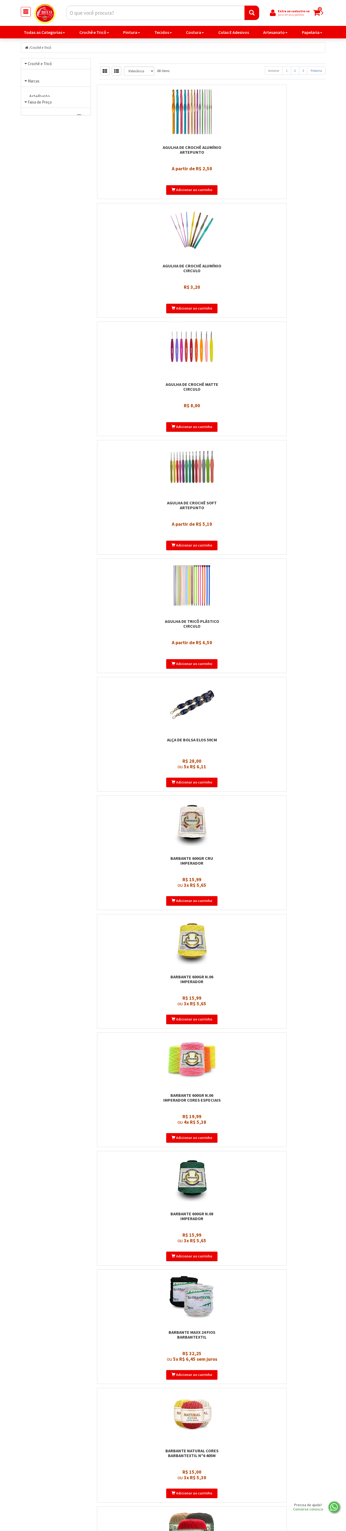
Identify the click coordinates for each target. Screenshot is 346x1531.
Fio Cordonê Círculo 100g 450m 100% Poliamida (212, 962)
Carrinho (187, 1478)
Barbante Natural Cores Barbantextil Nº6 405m (290, 564)
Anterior (273, 71)
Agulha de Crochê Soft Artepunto (134, 298)
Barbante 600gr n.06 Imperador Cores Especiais (290, 431)
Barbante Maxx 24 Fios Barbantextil (212, 564)
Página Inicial (114, 1471)
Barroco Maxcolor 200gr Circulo (134, 696)
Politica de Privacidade (122, 1478)
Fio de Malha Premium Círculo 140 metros (134, 1095)
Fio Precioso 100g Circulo (290, 1358)
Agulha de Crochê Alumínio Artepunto (134, 165)
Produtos (188, 1471)
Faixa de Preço (40, 218)
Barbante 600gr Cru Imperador (133, 431)
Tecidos (163, 33)
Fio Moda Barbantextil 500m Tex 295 (290, 1228)
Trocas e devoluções (198, 1499)
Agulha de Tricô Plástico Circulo (212, 298)
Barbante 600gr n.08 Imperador (133, 564)
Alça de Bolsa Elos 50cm (290, 295)
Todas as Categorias (44, 33)
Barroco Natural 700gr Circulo (212, 829)
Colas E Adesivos (233, 33)
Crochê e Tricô (94, 33)
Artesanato (275, 33)
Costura (195, 33)
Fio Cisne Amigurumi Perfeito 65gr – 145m (134, 962)
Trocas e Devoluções (120, 1499)
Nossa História (115, 1492)
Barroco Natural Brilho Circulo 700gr (290, 829)
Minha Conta (191, 1485)
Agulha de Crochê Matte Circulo (290, 165)
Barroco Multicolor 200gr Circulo (134, 829)
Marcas (34, 118)
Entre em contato (118, 1485)
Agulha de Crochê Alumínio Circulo (212, 165)
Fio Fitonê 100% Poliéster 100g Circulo (212, 1095)
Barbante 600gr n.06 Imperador (212, 431)
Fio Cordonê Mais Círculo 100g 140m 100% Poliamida (290, 962)
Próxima (316, 71)
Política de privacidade (200, 1492)
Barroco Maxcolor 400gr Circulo (212, 696)
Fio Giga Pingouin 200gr (290, 1092)
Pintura (131, 33)
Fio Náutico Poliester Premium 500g (134, 1361)
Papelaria (312, 33)
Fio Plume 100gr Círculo (212, 1358)
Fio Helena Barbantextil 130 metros (134, 1228)
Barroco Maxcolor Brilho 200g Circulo (290, 696)
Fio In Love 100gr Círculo (212, 1225)
